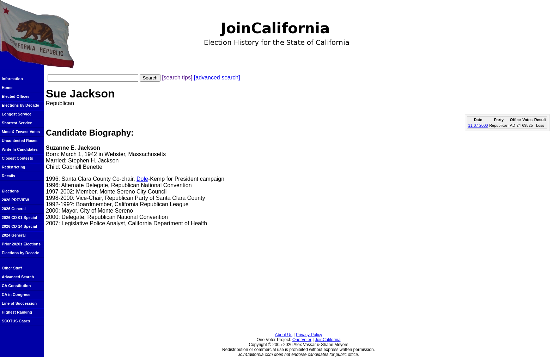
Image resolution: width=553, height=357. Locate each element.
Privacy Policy (309, 334)
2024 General (14, 235)
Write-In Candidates (20, 149)
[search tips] (177, 78)
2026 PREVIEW (15, 200)
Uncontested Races (19, 140)
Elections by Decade (20, 105)
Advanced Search (18, 277)
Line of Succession (19, 303)
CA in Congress (16, 294)
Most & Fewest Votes (21, 132)
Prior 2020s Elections (21, 244)
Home (7, 87)
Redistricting (13, 167)
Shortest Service (17, 123)
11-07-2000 (478, 125)
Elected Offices (16, 96)
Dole (142, 179)
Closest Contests (17, 158)
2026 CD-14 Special (19, 226)
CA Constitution (16, 286)
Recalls (8, 176)
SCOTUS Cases (16, 321)
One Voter (301, 339)
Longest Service (16, 114)
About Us (283, 334)
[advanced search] (217, 78)
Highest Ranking (17, 312)
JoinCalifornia (328, 339)
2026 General (14, 209)
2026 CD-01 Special (19, 217)
